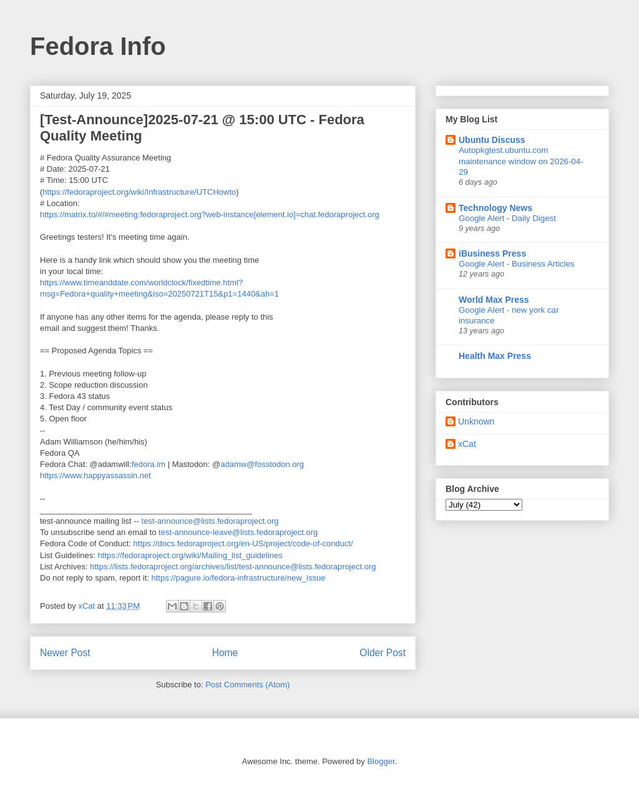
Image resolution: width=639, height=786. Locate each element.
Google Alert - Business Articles (517, 263)
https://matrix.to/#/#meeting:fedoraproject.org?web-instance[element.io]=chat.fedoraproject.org (209, 214)
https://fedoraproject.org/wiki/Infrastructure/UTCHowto (139, 192)
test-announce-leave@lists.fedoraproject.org (238, 532)
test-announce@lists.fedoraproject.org (210, 521)
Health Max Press (495, 356)
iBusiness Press (492, 253)
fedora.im (148, 464)
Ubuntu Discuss (492, 140)
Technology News (495, 208)
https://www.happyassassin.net (95, 475)
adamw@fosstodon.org (262, 464)
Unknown (476, 421)
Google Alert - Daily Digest (507, 218)
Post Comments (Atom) (247, 684)
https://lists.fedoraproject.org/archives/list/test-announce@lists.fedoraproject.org (233, 566)
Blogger (380, 761)
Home (225, 652)
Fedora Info (98, 46)
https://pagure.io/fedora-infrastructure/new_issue (238, 577)
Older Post (382, 652)
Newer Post (65, 652)
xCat (467, 444)
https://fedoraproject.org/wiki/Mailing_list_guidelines (190, 555)
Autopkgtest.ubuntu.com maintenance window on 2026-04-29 (521, 161)
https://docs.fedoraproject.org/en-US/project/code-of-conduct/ (243, 543)
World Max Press (494, 300)
